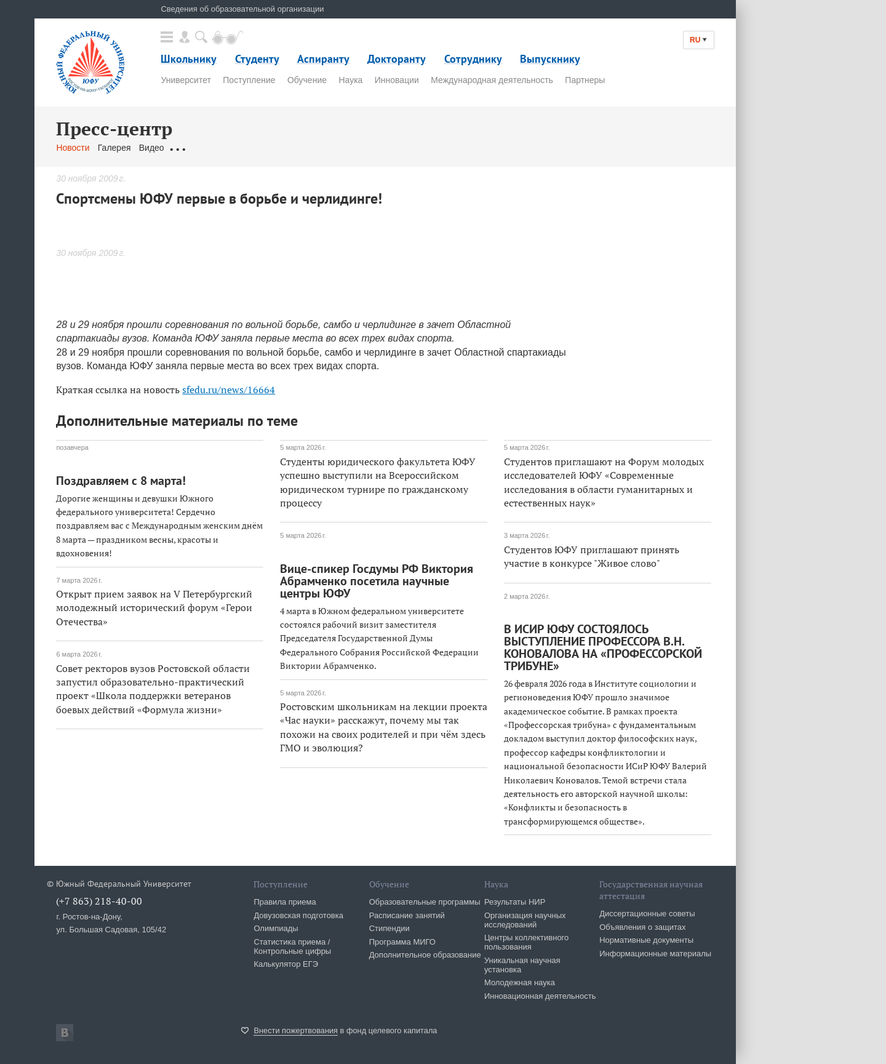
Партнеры (585, 80)
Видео (151, 148)
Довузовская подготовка (298, 915)
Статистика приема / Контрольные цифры (292, 946)
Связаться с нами (298, 148)
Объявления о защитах (642, 927)
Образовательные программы (425, 901)
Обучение (307, 80)
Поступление (249, 80)
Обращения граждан (213, 148)
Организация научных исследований (525, 920)
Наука (350, 80)
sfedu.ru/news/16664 (228, 389)
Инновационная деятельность (540, 996)
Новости (72, 148)
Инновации (397, 80)
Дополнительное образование (425, 954)
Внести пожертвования (295, 1030)
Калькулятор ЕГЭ (285, 964)
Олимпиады (275, 928)
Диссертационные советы (647, 913)
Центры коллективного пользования (526, 942)
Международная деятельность (492, 80)
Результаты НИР (514, 901)
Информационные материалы (655, 953)
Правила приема (284, 901)
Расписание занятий (407, 915)
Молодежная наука (519, 982)
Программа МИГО (402, 941)
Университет (185, 80)
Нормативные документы (646, 940)
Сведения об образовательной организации (242, 9)
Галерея (114, 148)
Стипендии (389, 928)
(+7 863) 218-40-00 (99, 901)
